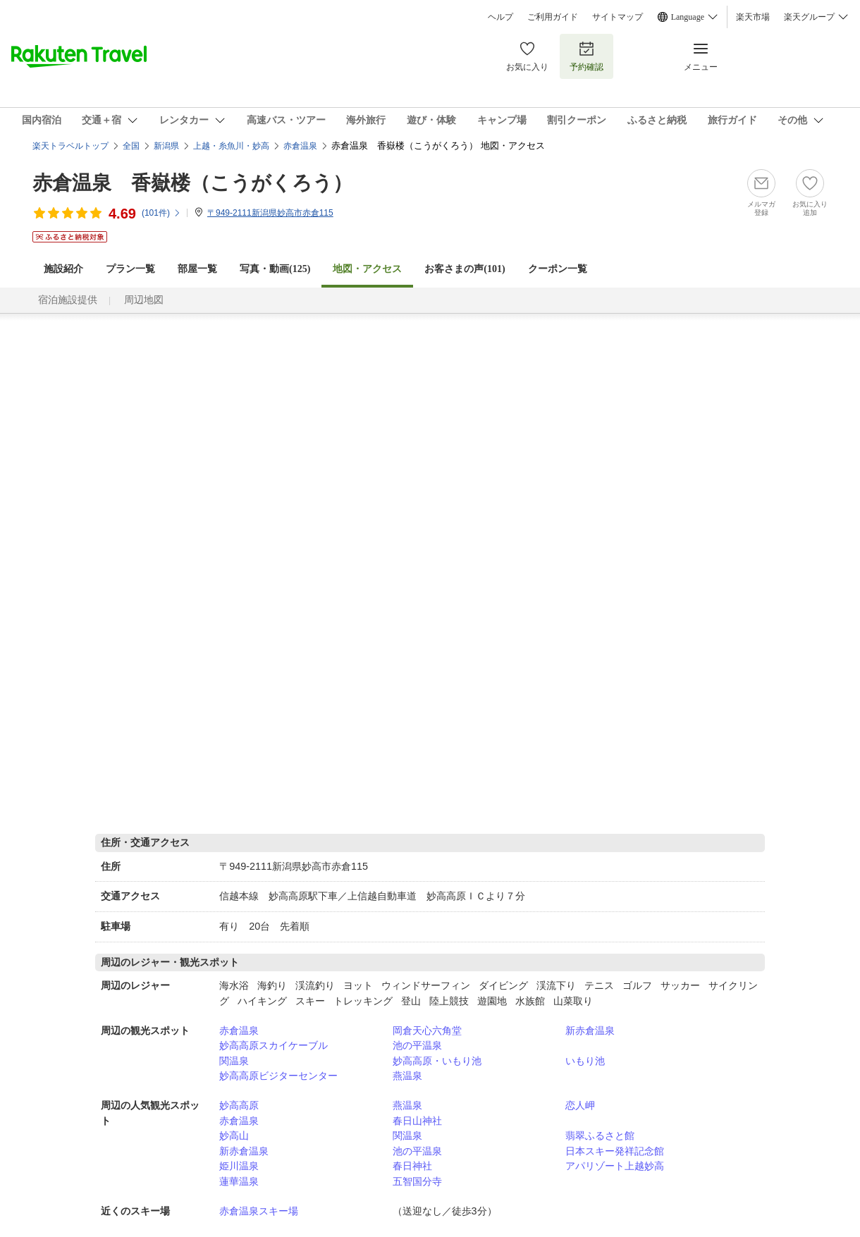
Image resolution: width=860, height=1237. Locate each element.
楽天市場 (753, 17)
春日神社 (412, 1165)
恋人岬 (580, 1105)
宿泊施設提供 (67, 300)
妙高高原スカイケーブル (273, 1045)
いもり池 (585, 1060)
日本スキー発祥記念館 (614, 1151)
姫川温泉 (239, 1165)
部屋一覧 (197, 269)
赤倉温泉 (239, 1030)
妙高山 (234, 1135)
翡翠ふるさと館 (599, 1135)
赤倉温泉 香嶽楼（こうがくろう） (192, 183)
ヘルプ (500, 17)
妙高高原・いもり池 (437, 1060)
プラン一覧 (130, 269)
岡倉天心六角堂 (427, 1030)
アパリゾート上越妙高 (614, 1165)
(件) (161, 213)
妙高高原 (239, 1105)
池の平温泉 (417, 1045)
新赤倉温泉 (590, 1030)
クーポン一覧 (557, 269)
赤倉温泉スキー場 (258, 1211)
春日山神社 (417, 1120)
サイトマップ (617, 17)
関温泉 (234, 1060)
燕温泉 (407, 1075)
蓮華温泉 (239, 1181)
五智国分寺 (417, 1181)
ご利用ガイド (552, 17)
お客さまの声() (464, 269)
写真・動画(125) (275, 269)
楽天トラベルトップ (70, 146)
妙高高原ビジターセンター (278, 1075)
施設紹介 (63, 269)
